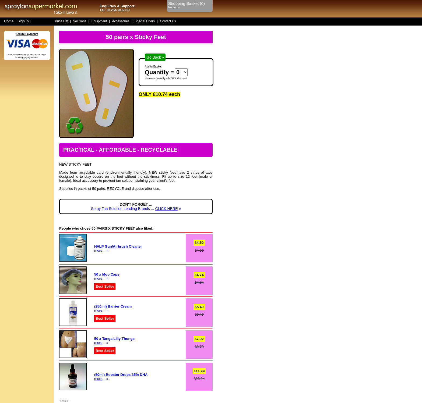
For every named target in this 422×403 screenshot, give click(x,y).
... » (106, 276)
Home (9, 21)
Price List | (63, 21)
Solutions (79, 21)
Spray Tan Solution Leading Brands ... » (136, 208)
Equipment (99, 21)
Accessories (120, 21)
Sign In (23, 21)
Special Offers (145, 21)
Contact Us (168, 21)
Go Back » (155, 57)
